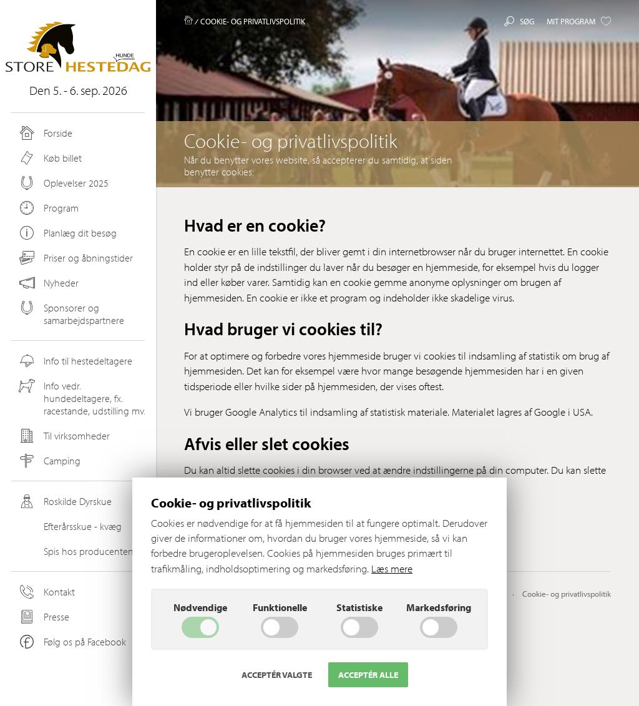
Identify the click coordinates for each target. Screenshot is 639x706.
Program (48, 208)
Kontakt (46, 592)
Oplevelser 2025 (63, 183)
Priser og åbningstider (75, 258)
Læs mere (391, 568)
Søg (519, 21)
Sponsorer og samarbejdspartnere (70, 313)
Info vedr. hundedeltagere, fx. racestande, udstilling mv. (81, 398)
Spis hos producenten (75, 551)
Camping (48, 461)
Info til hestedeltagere (74, 361)
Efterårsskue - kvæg (69, 526)
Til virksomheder (63, 436)
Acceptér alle (368, 674)
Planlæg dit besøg (67, 233)
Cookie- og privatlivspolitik (566, 594)
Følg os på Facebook (71, 642)
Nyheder (49, 283)
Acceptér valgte (276, 674)
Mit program (579, 21)
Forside (44, 133)
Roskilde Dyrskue (64, 501)
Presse (43, 617)
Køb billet (49, 158)
